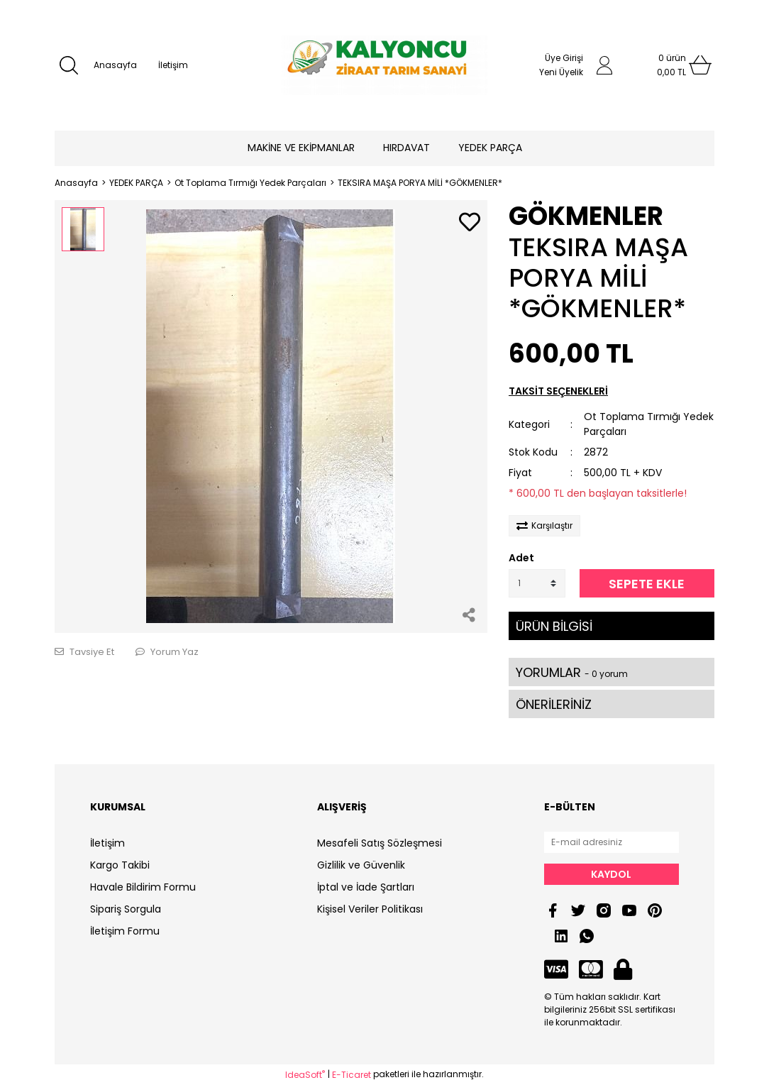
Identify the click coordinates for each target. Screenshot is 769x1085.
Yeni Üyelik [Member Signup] (561, 72)
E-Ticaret (351, 1075)
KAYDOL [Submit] (611, 874)
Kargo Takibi (120, 865)
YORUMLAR (572, 672)
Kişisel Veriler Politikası (370, 909)
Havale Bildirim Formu (143, 887)
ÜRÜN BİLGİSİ (554, 626)
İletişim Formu (125, 931)
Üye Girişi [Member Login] (564, 58)
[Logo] (384, 65)
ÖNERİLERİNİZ (554, 704)
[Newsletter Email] (611, 842)
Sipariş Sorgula (125, 909)
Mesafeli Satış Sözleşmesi (379, 843)
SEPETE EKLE (647, 584)
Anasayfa (115, 65)
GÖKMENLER (586, 216)
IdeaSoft (305, 1075)
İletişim (173, 65)
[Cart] (671, 65)
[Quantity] (537, 583)
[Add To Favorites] (469, 223)
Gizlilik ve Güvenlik (361, 865)
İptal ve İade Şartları (365, 887)
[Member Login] (604, 65)
